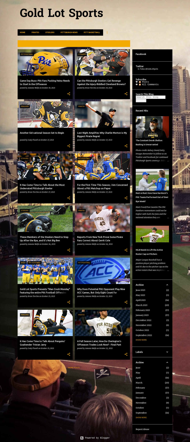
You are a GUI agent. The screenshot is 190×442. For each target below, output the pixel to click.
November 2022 (143, 325)
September (141, 413)
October (140, 408)
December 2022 (143, 320)
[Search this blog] (151, 97)
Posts (144, 82)
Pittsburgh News (69, 32)
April (138, 377)
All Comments (149, 84)
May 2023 (140, 295)
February (140, 387)
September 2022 (144, 335)
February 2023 (143, 310)
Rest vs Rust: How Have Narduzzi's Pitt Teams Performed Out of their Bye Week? (152, 197)
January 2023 (142, 315)
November (141, 402)
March (139, 382)
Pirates (35, 32)
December (141, 397)
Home (22, 32)
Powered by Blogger (95, 438)
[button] (68, 94)
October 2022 (142, 330)
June (138, 367)
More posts (74, 368)
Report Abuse (142, 429)
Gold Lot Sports (61, 14)
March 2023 (141, 305)
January (140, 392)
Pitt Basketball (92, 32)
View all (124, 44)
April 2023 (141, 300)
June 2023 (140, 290)
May (138, 372)
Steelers (49, 32)
